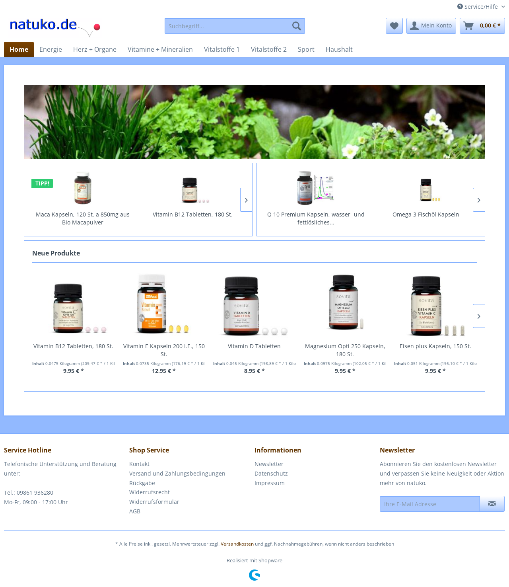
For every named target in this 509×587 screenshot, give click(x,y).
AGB (134, 511)
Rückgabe (142, 483)
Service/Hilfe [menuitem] (478, 6)
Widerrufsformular (154, 501)
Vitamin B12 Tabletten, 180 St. (73, 346)
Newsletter (269, 464)
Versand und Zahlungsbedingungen (177, 473)
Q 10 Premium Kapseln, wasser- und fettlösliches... (399, 218)
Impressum (269, 483)
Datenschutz (271, 473)
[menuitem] (235, 26)
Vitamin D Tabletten (254, 346)
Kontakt (139, 464)
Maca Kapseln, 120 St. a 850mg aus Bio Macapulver (155, 218)
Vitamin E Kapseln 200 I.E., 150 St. (164, 350)
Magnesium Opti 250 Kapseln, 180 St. (345, 350)
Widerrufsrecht (149, 492)
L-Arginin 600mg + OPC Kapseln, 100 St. (289, 218)
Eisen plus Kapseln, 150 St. (435, 346)
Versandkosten (237, 543)
